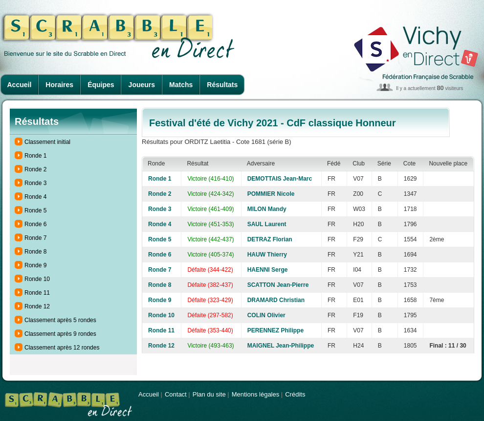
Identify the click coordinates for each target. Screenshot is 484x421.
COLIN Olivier (266, 315)
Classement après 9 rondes (60, 333)
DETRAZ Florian (269, 239)
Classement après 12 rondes (61, 347)
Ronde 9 (35, 265)
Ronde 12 (37, 306)
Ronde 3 (35, 183)
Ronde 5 (35, 210)
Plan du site (209, 394)
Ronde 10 (37, 279)
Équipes (101, 85)
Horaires (59, 85)
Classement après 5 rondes (60, 320)
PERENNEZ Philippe (275, 330)
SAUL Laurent (266, 224)
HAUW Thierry (267, 254)
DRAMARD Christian (276, 300)
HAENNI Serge (267, 269)
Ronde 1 (35, 155)
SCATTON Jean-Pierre (278, 284)
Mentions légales (256, 394)
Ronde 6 (35, 224)
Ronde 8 (35, 251)
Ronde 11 (37, 292)
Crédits (295, 394)
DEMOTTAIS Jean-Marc (279, 178)
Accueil (19, 85)
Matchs (181, 85)
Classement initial (47, 142)
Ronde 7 (35, 237)
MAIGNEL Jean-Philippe (280, 345)
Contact (176, 394)
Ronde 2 (35, 169)
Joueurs (142, 85)
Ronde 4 (35, 196)
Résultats (222, 85)
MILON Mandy (266, 209)
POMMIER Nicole (271, 193)
